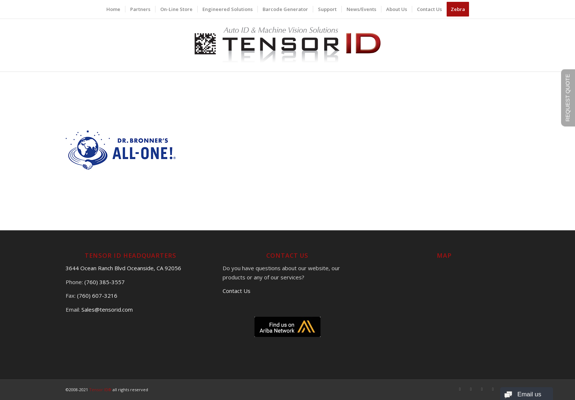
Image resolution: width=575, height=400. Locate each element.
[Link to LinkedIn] (492, 389)
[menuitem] (113, 9)
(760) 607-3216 (97, 295)
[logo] (287, 44)
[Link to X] (470, 389)
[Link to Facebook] (459, 389)
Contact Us (236, 290)
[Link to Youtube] (481, 389)
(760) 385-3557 (104, 282)
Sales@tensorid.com (107, 309)
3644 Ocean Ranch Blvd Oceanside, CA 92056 (123, 268)
